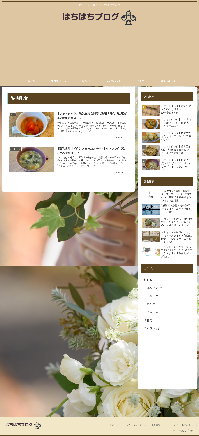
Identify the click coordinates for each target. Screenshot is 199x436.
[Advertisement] (99, 53)
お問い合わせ (188, 425)
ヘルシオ (152, 295)
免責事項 (155, 425)
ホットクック (155, 287)
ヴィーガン (154, 312)
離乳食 (151, 303)
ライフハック (152, 328)
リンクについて (170, 425)
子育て (148, 320)
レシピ (148, 279)
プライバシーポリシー (137, 425)
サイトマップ (116, 425)
